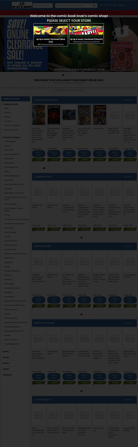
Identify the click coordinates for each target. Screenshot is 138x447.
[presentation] (51, 30)
